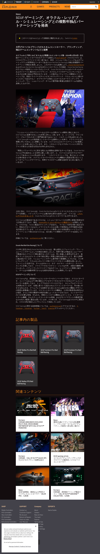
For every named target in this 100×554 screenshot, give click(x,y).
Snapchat (51, 308)
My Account (23, 515)
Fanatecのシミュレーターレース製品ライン (55, 222)
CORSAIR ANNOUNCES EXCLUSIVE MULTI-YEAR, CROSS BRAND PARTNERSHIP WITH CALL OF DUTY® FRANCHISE (31, 425)
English (74, 38)
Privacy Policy (38, 527)
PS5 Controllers (6, 513)
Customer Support (25, 513)
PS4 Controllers (6, 520)
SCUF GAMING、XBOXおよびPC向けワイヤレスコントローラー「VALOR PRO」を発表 (32, 494)
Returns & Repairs (25, 517)
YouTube (36, 308)
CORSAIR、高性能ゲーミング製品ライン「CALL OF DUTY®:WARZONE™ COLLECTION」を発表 (67, 494)
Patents (36, 520)
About (36, 510)
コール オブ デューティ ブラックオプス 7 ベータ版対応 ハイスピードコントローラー (67, 460)
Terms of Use (38, 522)
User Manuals (24, 522)
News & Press (38, 515)
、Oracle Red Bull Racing (75, 65)
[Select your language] (92, 2)
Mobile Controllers (7, 510)
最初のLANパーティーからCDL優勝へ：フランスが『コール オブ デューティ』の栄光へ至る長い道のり (67, 424)
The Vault (37, 517)
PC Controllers (6, 517)
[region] (20, 537)
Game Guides (52, 510)
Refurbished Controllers (9, 522)
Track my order (24, 520)
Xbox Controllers (7, 515)
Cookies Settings (39, 529)
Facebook (19, 308)
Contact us (23, 510)
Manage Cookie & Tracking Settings (20, 546)
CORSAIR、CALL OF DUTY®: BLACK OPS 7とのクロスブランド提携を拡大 (32, 459)
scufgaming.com (35, 238)
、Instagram (27, 308)
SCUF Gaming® (61, 58)
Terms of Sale (38, 524)
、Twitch (43, 308)
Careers (36, 513)
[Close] (36, 526)
